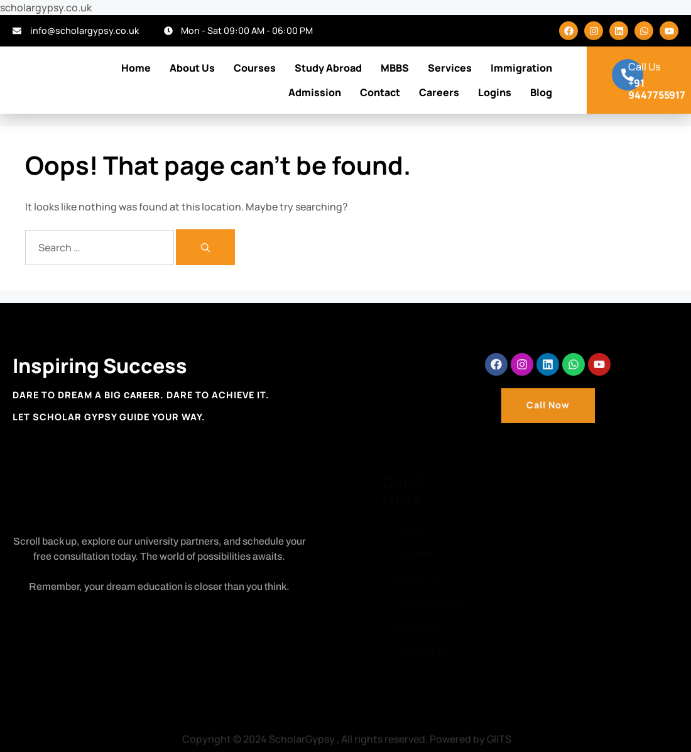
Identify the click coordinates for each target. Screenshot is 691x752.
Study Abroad (328, 68)
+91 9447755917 (656, 89)
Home (136, 68)
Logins (494, 92)
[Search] (205, 247)
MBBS (395, 68)
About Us (192, 68)
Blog (541, 92)
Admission (314, 92)
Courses (255, 68)
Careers (439, 92)
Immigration (521, 68)
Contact (380, 92)
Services (450, 68)
